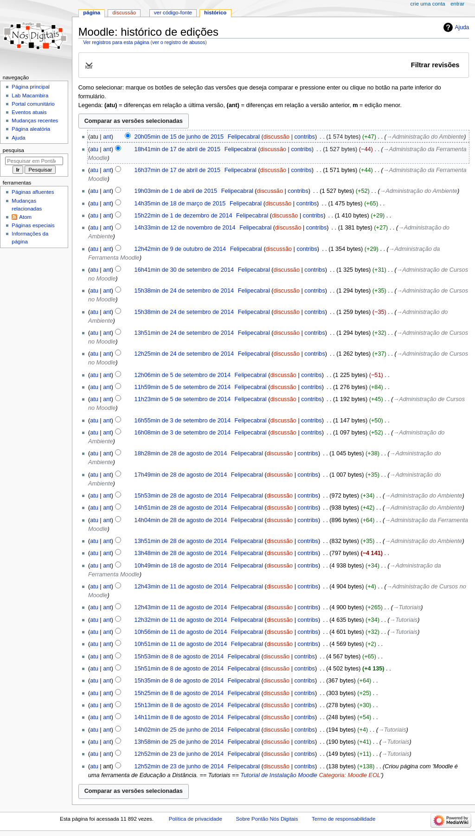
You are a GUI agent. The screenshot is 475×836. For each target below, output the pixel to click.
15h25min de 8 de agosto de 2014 (179, 693)
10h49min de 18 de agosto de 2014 (181, 565)
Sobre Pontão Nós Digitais (267, 819)
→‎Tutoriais (407, 607)
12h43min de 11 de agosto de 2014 (181, 586)
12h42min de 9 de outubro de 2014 (180, 249)
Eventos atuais (29, 112)
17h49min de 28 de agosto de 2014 (181, 475)
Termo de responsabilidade (343, 819)
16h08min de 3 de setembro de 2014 (183, 432)
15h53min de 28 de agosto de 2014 (181, 495)
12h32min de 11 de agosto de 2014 (181, 620)
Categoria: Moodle (343, 775)
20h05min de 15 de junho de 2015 (179, 137)
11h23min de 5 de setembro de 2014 (183, 399)
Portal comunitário (33, 104)
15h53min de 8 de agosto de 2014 (179, 656)
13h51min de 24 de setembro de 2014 (184, 333)
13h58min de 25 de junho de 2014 (179, 742)
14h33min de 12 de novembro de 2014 (185, 227)
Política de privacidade (195, 819)
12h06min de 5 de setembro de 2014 (183, 375)
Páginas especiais (33, 225)
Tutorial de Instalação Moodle (278, 775)
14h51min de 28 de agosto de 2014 (181, 507)
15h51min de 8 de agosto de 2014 (179, 668)
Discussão (124, 12)
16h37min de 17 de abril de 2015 (178, 170)
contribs (304, 137)
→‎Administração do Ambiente (425, 137)
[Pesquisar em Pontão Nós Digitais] (34, 161)
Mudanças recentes (35, 120)
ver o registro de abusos (178, 42)
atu (94, 149)
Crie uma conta (428, 3)
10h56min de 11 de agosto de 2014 (181, 632)
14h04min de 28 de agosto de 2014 (181, 520)
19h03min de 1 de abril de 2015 (176, 191)
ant (107, 137)
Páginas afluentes (33, 192)
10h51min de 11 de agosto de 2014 (181, 644)
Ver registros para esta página (116, 42)
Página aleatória (31, 129)
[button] (273, 65)
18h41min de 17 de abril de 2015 (178, 149)
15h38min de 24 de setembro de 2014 (184, 290)
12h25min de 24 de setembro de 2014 (184, 354)
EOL (374, 775)
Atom (25, 217)
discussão (276, 137)
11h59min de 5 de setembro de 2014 (183, 387)
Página (91, 12)
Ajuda (462, 27)
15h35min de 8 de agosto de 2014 (179, 680)
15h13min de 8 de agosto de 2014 (179, 705)
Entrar (457, 3)
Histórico (215, 12)
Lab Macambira (30, 95)
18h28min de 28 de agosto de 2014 (181, 453)
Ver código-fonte (173, 12)
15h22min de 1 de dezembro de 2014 (183, 215)
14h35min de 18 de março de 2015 (180, 203)
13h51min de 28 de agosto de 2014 (181, 541)
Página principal (31, 86)
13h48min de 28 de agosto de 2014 (181, 553)
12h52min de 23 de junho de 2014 (179, 754)
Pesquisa (13, 150)
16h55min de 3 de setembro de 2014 (183, 420)
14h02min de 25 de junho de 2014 (179, 730)
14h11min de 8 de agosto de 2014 (179, 717)
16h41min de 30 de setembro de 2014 (184, 270)
